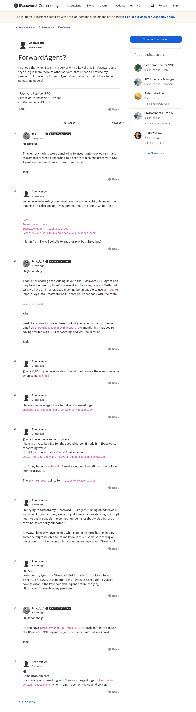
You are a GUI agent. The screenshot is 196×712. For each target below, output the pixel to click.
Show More (26, 701)
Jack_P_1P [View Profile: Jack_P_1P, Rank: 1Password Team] (38, 133)
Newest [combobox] (118, 123)
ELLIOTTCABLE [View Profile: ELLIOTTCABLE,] (156, 143)
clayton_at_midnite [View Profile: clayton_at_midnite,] (158, 123)
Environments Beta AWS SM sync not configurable (160, 113)
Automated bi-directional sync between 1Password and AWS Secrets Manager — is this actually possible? (161, 93)
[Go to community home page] (36, 5)
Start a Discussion (155, 39)
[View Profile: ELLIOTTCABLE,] (138, 135)
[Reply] (114, 109)
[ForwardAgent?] (38, 138)
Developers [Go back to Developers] (64, 27)
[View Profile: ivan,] (138, 68)
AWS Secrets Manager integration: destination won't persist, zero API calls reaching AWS (160, 79)
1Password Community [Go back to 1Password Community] (26, 27)
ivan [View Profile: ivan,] (165, 70)
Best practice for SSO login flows (159, 65)
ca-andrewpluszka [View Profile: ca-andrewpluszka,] (158, 103)
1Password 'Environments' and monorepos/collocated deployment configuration (159, 133)
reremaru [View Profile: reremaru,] (168, 84)
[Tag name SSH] (21, 109)
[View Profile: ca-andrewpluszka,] (138, 96)
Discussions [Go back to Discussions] (48, 27)
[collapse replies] (15, 134)
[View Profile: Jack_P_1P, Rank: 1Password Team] (26, 136)
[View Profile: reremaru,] (138, 82)
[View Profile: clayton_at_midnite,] (138, 115)
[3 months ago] (152, 70)
